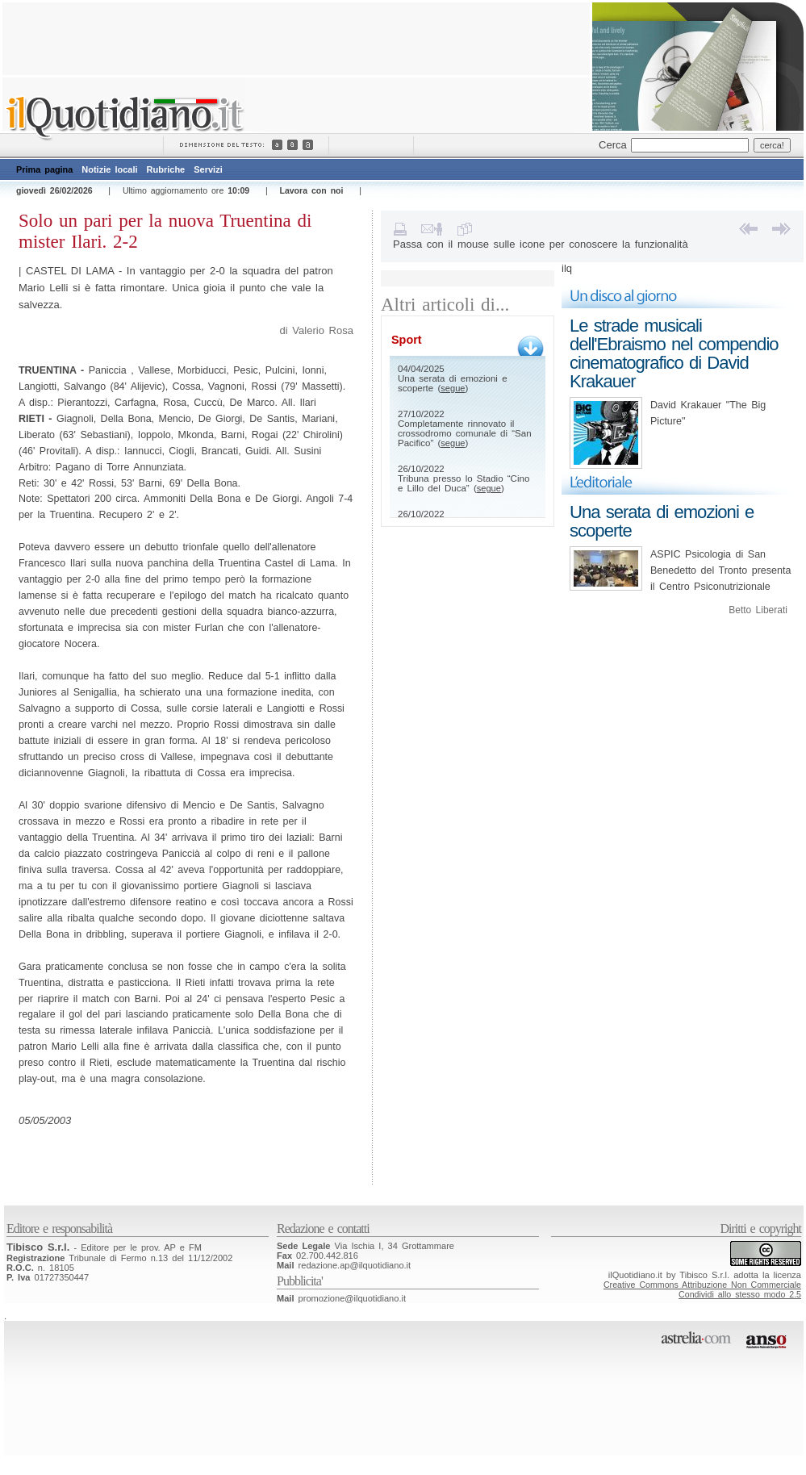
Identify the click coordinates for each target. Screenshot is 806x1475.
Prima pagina (44, 169)
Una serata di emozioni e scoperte (662, 521)
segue (453, 388)
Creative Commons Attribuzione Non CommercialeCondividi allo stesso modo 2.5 (702, 1289)
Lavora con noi (311, 190)
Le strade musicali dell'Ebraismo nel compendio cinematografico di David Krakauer (674, 353)
